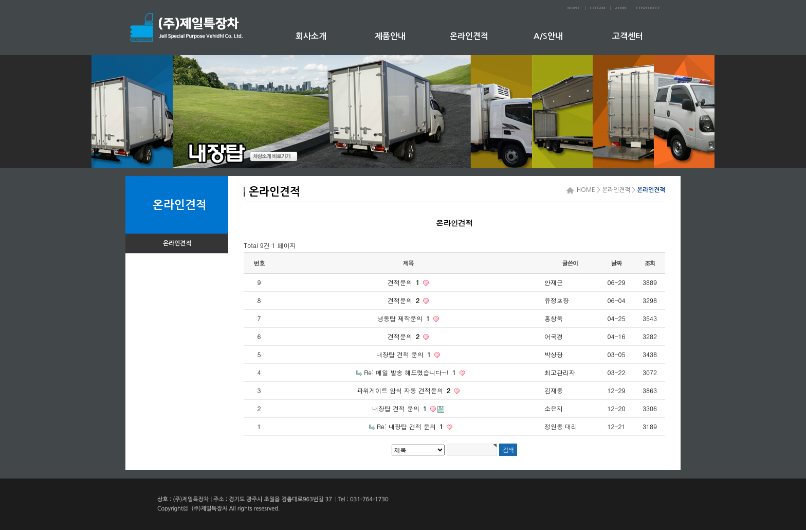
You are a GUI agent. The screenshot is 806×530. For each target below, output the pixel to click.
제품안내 (390, 36)
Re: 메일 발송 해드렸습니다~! (410, 372)
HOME (584, 190)
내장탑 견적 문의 (404, 354)
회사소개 (311, 36)
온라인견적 (469, 36)
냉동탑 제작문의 (404, 318)
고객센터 (627, 36)
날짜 (616, 263)
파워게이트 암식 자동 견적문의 (404, 390)
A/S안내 (548, 36)
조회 (650, 263)
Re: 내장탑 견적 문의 (411, 426)
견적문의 (405, 282)
